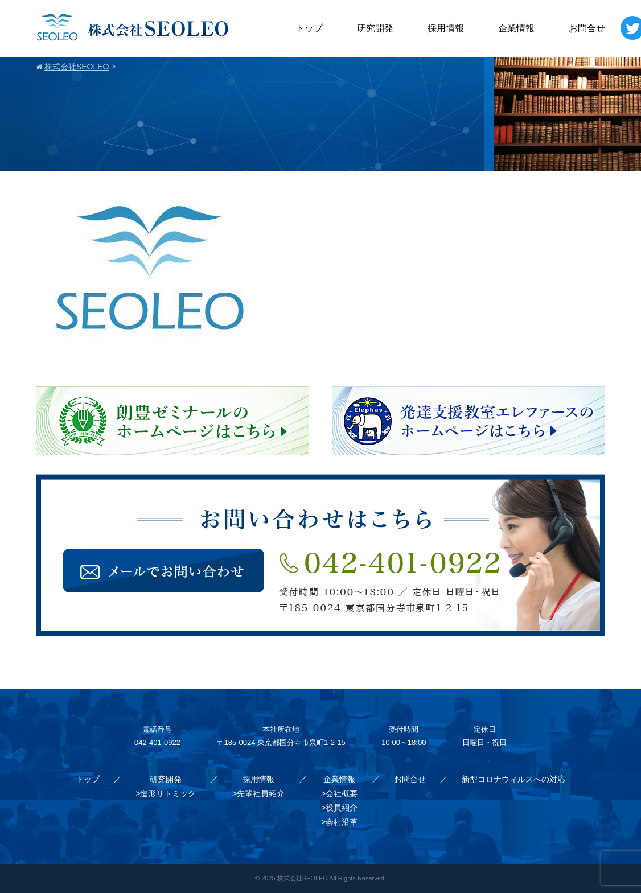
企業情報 (516, 28)
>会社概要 (339, 793)
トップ (309, 28)
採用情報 (446, 28)
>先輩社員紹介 (258, 793)
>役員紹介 (339, 807)
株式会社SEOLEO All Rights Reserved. (331, 878)
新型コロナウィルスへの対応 (513, 779)
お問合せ (587, 28)
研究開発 (375, 28)
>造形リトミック (165, 793)
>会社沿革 (339, 821)
